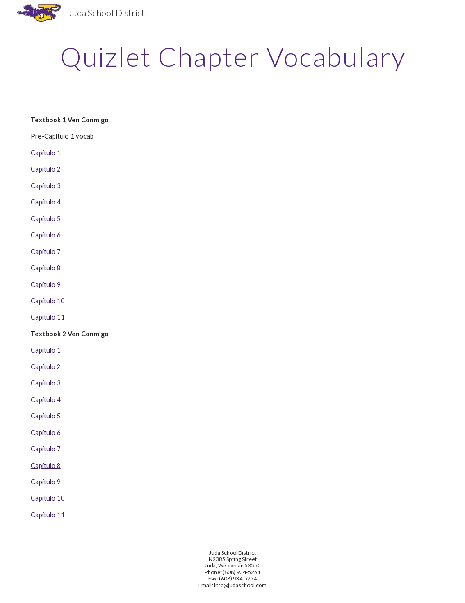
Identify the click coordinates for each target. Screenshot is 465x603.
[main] (232, 56)
